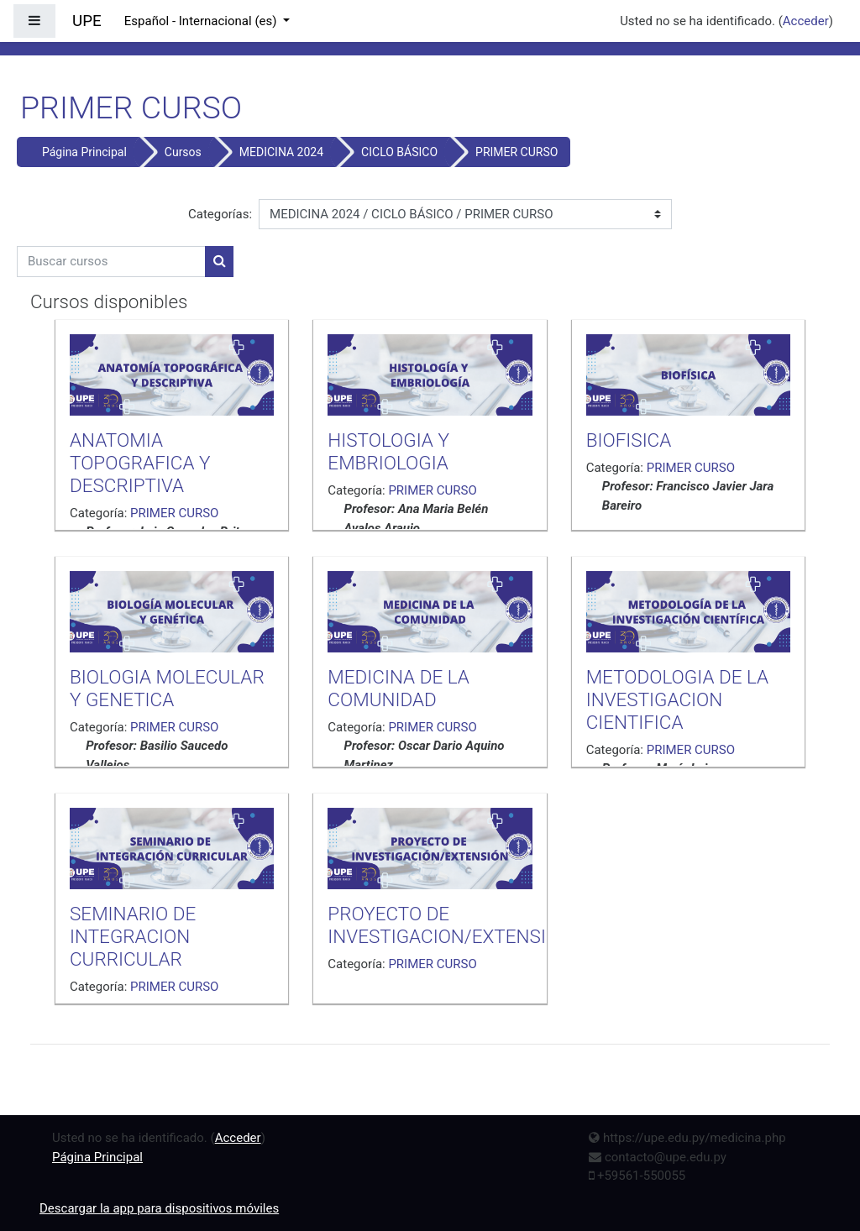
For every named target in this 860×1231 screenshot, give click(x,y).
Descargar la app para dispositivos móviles (159, 1208)
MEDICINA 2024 (281, 152)
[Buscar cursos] (111, 261)
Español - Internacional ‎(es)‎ (202, 21)
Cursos (183, 152)
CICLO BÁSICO (399, 152)
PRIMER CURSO (516, 152)
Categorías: (220, 214)
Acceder (806, 21)
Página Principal (84, 152)
